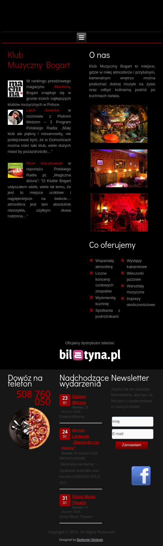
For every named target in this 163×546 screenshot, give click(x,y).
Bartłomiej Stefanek (90, 539)
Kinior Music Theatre (84, 499)
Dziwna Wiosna (79, 399)
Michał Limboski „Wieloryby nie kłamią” (80, 439)
